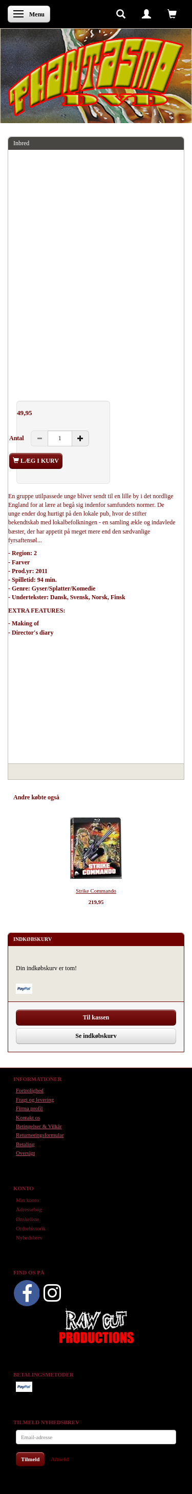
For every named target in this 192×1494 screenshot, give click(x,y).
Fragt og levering (35, 1099)
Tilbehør (122, 797)
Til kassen (96, 1017)
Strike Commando (96, 891)
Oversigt (25, 1153)
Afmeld (60, 1459)
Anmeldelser (159, 797)
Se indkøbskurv (95, 1035)
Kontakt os (28, 1117)
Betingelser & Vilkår (39, 1126)
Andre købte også (36, 797)
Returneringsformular (40, 1135)
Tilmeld (30, 1459)
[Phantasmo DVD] (96, 76)
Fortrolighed (30, 1090)
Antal (17, 438)
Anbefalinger (86, 797)
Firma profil (29, 1108)
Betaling (25, 1144)
